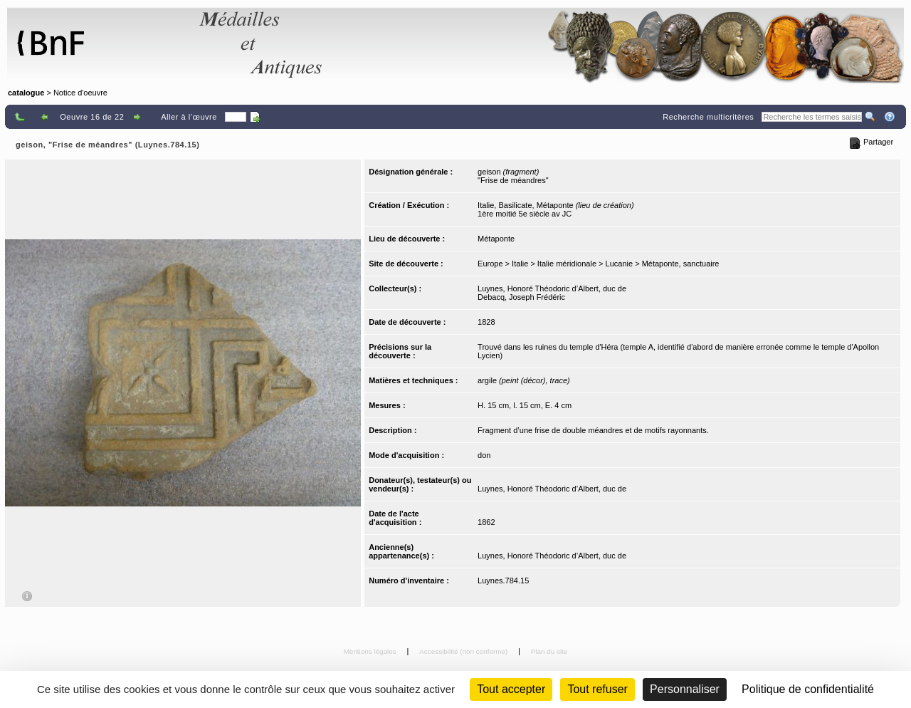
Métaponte (496, 238)
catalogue (26, 92)
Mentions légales (371, 651)
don (484, 455)
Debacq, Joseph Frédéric (521, 297)
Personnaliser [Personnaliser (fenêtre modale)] (685, 689)
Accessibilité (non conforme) (464, 651)
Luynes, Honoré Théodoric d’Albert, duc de (552, 288)
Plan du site (549, 651)
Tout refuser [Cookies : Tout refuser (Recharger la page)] (597, 689)
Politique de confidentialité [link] (808, 689)
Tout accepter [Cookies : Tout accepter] (511, 689)
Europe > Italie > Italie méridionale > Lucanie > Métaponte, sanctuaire (598, 263)
